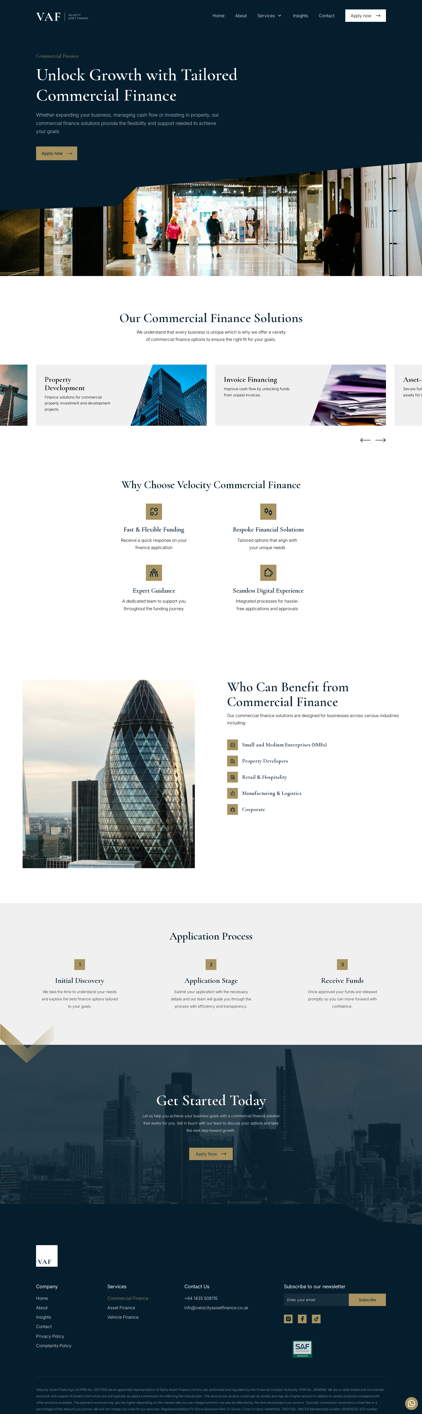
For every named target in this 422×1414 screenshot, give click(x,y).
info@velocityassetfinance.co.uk (216, 1307)
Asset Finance (121, 1307)
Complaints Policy (54, 1345)
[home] (62, 16)
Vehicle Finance (123, 1317)
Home (218, 15)
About (241, 15)
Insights (300, 15)
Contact (327, 15)
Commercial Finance (127, 1298)
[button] (270, 15)
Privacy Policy (50, 1336)
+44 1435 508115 (200, 1298)
